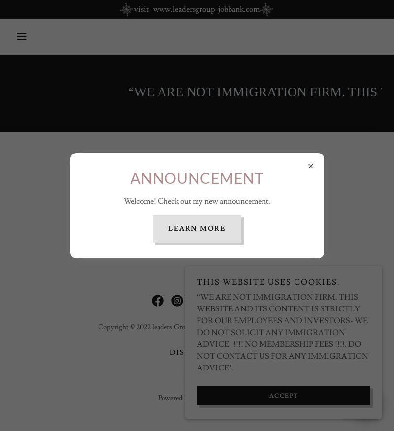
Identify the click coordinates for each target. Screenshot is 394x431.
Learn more (197, 228)
